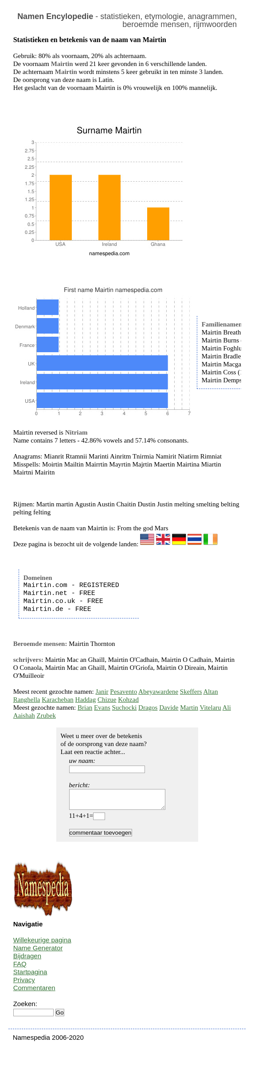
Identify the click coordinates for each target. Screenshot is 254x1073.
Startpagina (30, 976)
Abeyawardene (158, 691)
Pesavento (123, 691)
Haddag (85, 699)
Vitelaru (210, 707)
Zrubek (46, 715)
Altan (210, 691)
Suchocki (124, 707)
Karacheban (58, 699)
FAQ (20, 968)
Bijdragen (27, 960)
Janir (101, 691)
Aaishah (24, 715)
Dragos (147, 707)
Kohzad (128, 699)
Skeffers (191, 691)
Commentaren (34, 991)
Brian (85, 707)
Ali (227, 707)
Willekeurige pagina (42, 944)
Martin (189, 707)
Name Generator (38, 952)
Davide (168, 707)
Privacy (24, 983)
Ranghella (26, 699)
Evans (102, 707)
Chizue (107, 699)
